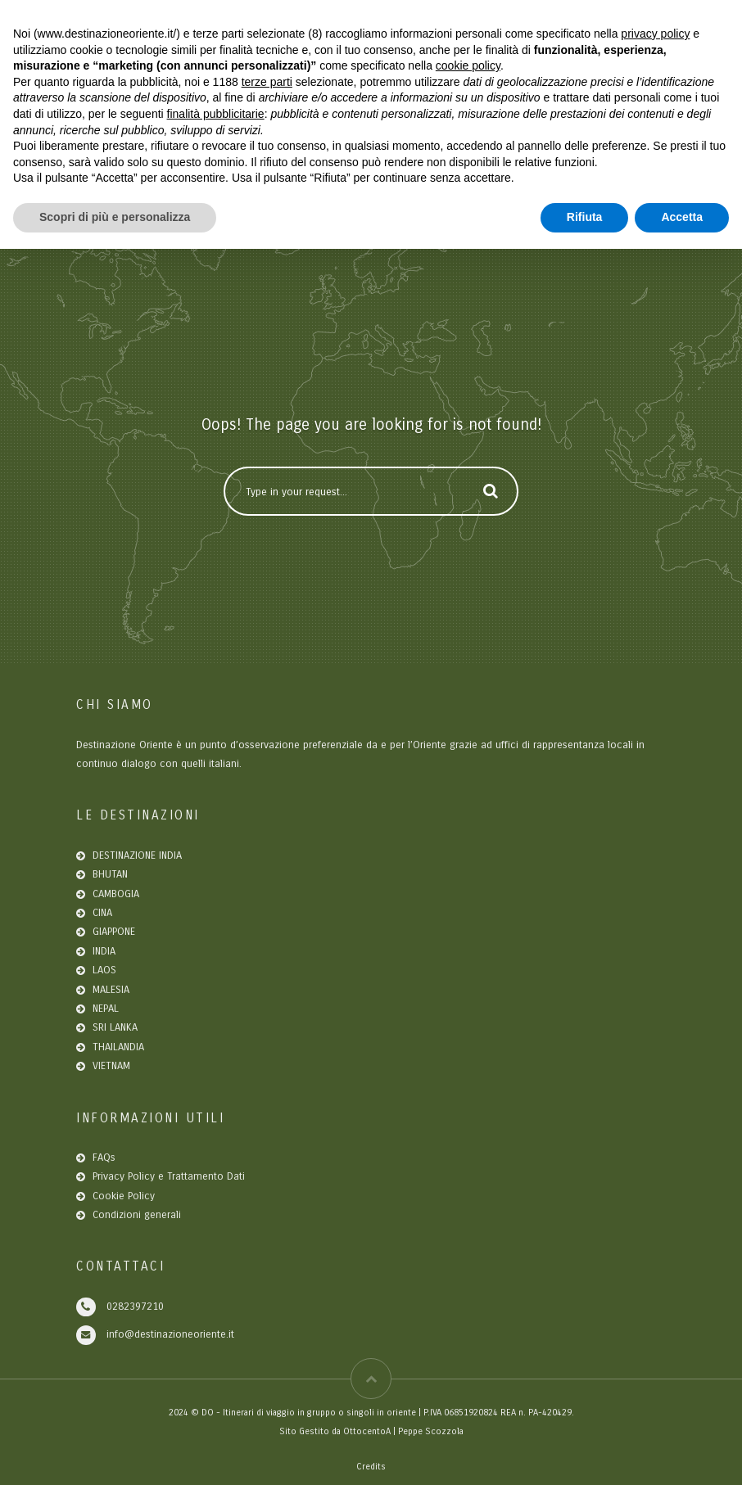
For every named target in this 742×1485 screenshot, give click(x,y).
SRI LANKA (115, 1027)
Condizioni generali (137, 1214)
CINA (102, 912)
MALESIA (111, 989)
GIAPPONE (114, 931)
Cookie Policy (124, 1196)
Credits (371, 1466)
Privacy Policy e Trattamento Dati (169, 1176)
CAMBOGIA (116, 893)
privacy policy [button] (655, 33)
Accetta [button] (682, 216)
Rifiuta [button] (585, 216)
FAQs (104, 1157)
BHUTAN (110, 874)
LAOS (104, 970)
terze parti (267, 81)
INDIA (104, 951)
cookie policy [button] (468, 65)
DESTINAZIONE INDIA (137, 855)
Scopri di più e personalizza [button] (114, 216)
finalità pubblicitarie (216, 113)
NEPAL (106, 1008)
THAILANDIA (118, 1047)
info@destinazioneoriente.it (170, 1334)
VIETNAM (111, 1065)
